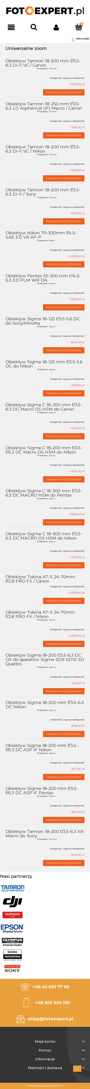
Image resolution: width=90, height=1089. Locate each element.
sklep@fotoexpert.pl (50, 1018)
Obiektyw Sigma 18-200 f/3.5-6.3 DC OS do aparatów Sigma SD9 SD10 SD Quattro (45, 659)
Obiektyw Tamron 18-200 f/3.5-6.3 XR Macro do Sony (44, 833)
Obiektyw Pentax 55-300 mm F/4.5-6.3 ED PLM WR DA (43, 278)
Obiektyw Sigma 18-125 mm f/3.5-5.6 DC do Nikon (44, 364)
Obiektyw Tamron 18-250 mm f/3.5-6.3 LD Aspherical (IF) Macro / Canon (44, 106)
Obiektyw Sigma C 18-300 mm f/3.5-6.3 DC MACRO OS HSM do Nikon (44, 536)
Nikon (52, 240)
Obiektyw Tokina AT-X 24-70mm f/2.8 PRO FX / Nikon (40, 614)
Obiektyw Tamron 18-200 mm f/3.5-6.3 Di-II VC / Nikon (43, 149)
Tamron (53, 68)
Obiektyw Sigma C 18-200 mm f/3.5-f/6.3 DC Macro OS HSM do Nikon (44, 450)
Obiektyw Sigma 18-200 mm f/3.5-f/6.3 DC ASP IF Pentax (42, 790)
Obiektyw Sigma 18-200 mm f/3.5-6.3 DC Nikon (45, 704)
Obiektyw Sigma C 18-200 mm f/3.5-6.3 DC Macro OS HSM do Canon (44, 407)
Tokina (52, 619)
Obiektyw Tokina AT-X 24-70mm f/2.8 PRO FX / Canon (40, 579)
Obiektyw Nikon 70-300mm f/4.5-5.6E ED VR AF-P (41, 235)
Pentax (52, 283)
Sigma (52, 326)
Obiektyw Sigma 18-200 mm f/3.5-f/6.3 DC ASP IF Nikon (42, 747)
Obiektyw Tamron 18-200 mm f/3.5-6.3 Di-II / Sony (43, 192)
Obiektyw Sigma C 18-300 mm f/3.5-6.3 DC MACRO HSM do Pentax (44, 493)
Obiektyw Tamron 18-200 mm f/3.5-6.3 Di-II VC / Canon (43, 63)
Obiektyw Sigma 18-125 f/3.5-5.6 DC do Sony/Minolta (43, 321)
